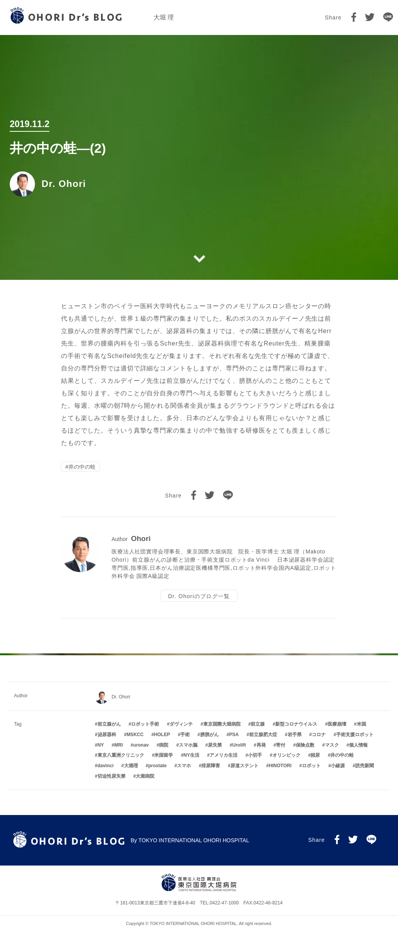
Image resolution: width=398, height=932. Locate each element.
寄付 (280, 745)
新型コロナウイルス (296, 724)
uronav (141, 745)
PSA (234, 734)
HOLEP (162, 734)
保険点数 (305, 745)
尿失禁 (215, 745)
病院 (163, 745)
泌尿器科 (107, 734)
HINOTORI (280, 765)
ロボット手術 (145, 724)
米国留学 (163, 755)
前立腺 (258, 724)
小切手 (255, 755)
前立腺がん (109, 724)
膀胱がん (209, 734)
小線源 (338, 765)
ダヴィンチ (181, 724)
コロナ (319, 734)
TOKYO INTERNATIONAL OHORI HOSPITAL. (194, 923)
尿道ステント (244, 765)
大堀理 (131, 765)
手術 (185, 734)
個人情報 (358, 745)
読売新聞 (364, 765)
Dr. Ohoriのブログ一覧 (199, 598)
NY (101, 745)
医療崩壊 (337, 724)
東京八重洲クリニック (121, 755)
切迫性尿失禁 (112, 776)
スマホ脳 (188, 745)
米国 (361, 724)
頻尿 (315, 755)
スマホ (184, 765)
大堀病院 (145, 776)
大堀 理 (164, 17)
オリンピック (286, 755)
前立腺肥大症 (263, 734)
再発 (261, 745)
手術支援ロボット (355, 734)
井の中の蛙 (82, 467)
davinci (105, 765)
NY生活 (191, 755)
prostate (157, 765)
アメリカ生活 (223, 755)
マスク (332, 745)
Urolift (239, 745)
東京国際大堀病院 (222, 724)
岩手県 (295, 734)
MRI (118, 745)
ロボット (311, 765)
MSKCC (134, 734)
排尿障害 (210, 765)
